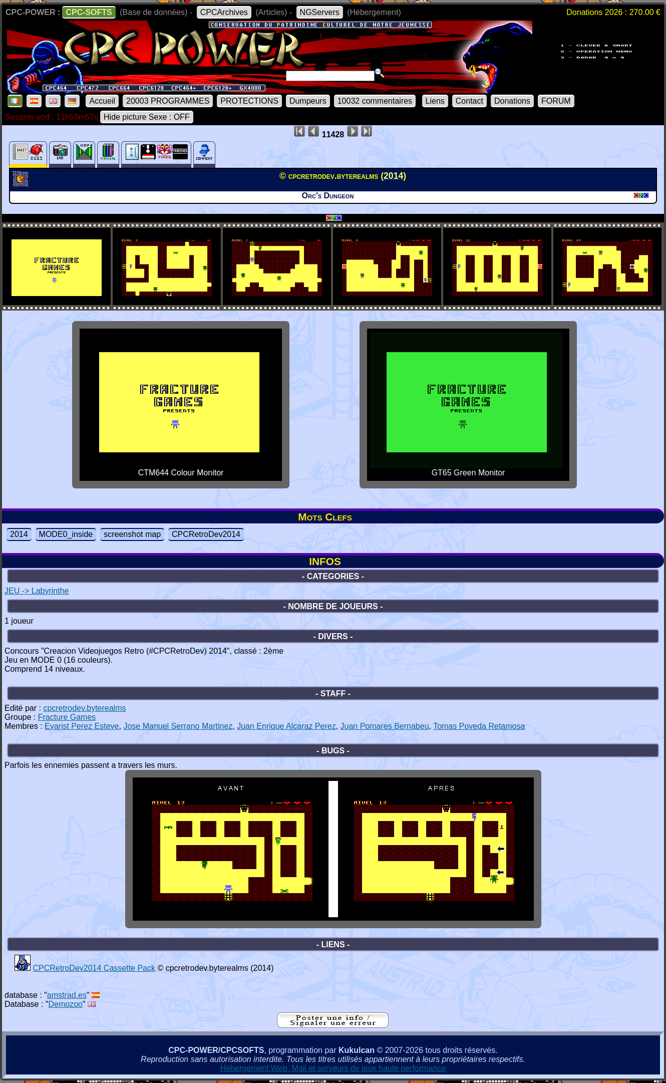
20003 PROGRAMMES (167, 101)
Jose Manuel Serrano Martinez (177, 726)
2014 (19, 534)
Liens (435, 101)
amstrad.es (67, 995)
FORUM (556, 101)
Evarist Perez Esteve (82, 726)
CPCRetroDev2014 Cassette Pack (94, 968)
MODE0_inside (66, 534)
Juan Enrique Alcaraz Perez (286, 726)
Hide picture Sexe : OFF (147, 117)
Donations (512, 101)
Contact (469, 101)
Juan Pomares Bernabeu (385, 726)
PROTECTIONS (249, 101)
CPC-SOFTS (89, 12)
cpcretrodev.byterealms (84, 708)
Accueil (102, 101)
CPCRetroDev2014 (206, 534)
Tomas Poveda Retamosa (479, 726)
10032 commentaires (375, 101)
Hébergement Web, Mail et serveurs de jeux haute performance (333, 1068)
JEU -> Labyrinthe (37, 591)
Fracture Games (67, 717)
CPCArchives (224, 12)
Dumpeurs (307, 101)
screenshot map (132, 534)
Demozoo (66, 1004)
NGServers (320, 12)
